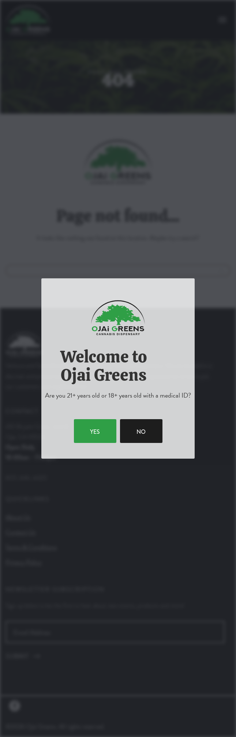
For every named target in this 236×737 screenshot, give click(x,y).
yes (95, 432)
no (141, 432)
